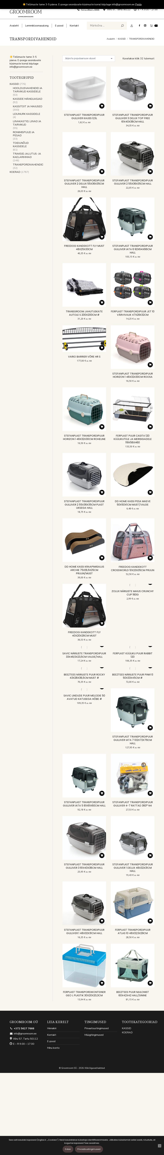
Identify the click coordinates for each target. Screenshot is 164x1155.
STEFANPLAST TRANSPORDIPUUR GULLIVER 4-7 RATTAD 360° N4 (132, 803)
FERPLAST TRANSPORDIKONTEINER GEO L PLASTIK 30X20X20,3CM (84, 993)
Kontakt (51, 1035)
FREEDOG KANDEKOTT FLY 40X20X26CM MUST (84, 633)
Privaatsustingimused (96, 1028)
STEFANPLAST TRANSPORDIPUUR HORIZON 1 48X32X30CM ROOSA (132, 375)
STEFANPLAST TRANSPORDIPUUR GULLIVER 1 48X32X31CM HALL (84, 931)
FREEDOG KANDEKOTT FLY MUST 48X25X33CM (84, 247)
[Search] (107, 26)
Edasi (68, 1149)
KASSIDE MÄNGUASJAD (27, 99)
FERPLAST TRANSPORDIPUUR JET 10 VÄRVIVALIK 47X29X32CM (132, 313)
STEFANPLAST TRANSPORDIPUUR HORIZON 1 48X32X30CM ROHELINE (84, 437)
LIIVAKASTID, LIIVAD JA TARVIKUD (27, 123)
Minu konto (53, 1048)
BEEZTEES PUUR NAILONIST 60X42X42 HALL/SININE (132, 993)
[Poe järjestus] (88, 58)
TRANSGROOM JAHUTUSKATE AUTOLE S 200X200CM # (84, 313)
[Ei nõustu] (160, 1146)
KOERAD (15, 172)
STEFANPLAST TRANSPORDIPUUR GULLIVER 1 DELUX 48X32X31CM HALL (132, 868)
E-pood (51, 1041)
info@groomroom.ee (23, 1033)
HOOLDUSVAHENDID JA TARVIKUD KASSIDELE (27, 90)
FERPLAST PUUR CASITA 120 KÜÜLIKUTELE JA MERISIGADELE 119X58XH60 (133, 439)
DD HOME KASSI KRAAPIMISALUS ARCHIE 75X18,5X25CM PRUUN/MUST (84, 570)
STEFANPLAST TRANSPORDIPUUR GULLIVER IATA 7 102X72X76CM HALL (132, 740)
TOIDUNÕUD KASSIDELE (21, 144)
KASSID (14, 84)
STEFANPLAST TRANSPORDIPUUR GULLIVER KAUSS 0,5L (84, 116)
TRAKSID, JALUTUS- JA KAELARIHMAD (27, 155)
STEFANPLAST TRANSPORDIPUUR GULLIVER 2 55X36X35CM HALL (132, 182)
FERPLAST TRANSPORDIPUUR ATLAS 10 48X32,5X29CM (132, 931)
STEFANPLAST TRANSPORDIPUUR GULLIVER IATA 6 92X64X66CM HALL (132, 249)
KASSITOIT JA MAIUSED (27, 106)
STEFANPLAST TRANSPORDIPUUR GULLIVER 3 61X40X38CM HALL (84, 866)
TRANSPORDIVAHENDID (28, 164)
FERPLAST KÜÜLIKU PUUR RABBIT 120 (132, 655)
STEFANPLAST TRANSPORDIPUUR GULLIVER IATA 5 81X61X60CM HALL (84, 803)
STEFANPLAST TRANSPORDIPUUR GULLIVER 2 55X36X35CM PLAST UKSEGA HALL (84, 504)
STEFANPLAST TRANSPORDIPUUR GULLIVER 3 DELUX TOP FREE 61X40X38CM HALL (132, 118)
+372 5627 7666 (90, 9)
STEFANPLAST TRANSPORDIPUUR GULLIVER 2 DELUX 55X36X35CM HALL (84, 184)
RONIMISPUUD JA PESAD (23, 134)
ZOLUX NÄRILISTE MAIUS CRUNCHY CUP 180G (133, 592)
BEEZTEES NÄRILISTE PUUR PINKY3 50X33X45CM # (132, 676)
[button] (101, 106)
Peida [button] (138, 4)
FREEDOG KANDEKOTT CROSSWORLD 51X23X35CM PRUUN (132, 568)
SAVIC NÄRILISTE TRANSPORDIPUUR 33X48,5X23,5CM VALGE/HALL (84, 655)
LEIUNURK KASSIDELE (26, 114)
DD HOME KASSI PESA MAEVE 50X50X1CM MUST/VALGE (133, 502)
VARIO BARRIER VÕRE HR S (84, 356)
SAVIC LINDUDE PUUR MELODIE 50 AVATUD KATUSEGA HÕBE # (84, 697)
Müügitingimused (93, 1035)
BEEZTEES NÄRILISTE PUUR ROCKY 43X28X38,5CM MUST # (84, 676)
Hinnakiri (51, 1028)
